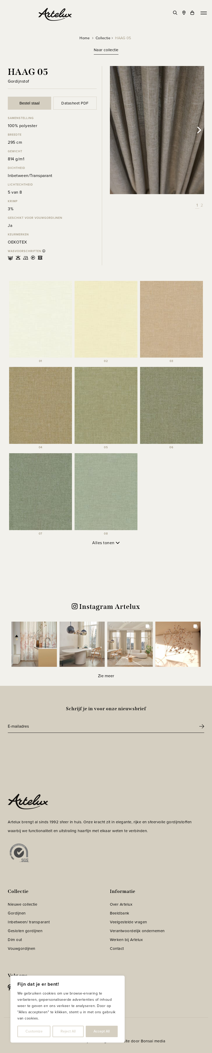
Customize (34, 1031)
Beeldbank (119, 913)
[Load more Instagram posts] (105, 675)
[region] (67, 1009)
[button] (34, 644)
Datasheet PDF (75, 103)
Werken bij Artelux (126, 940)
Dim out (15, 940)
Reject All (68, 1031)
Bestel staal (29, 103)
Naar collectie (106, 50)
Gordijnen (17, 913)
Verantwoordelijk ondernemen (137, 931)
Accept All (102, 1031)
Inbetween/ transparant (29, 922)
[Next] (198, 130)
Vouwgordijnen (21, 948)
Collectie (103, 38)
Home (85, 38)
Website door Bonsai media (140, 1041)
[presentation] (47, 747)
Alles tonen (106, 543)
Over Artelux (121, 904)
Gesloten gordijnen (25, 931)
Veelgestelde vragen (128, 922)
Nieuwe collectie (22, 904)
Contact (117, 948)
